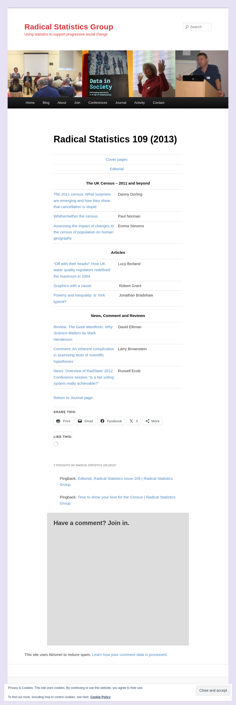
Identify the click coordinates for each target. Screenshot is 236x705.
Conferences (97, 103)
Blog (46, 103)
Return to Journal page (73, 397)
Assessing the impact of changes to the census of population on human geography (83, 232)
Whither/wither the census (75, 216)
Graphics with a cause (72, 285)
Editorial (117, 169)
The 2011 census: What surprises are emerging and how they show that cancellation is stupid (82, 200)
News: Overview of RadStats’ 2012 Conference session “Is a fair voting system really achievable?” (83, 377)
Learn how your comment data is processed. (130, 654)
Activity (139, 103)
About (61, 103)
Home (30, 103)
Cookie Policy (100, 697)
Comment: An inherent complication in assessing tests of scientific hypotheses (83, 355)
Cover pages (116, 159)
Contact (158, 103)
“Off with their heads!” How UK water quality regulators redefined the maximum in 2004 (81, 269)
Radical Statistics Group (69, 26)
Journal (120, 103)
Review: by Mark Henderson (83, 333)
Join (77, 103)
